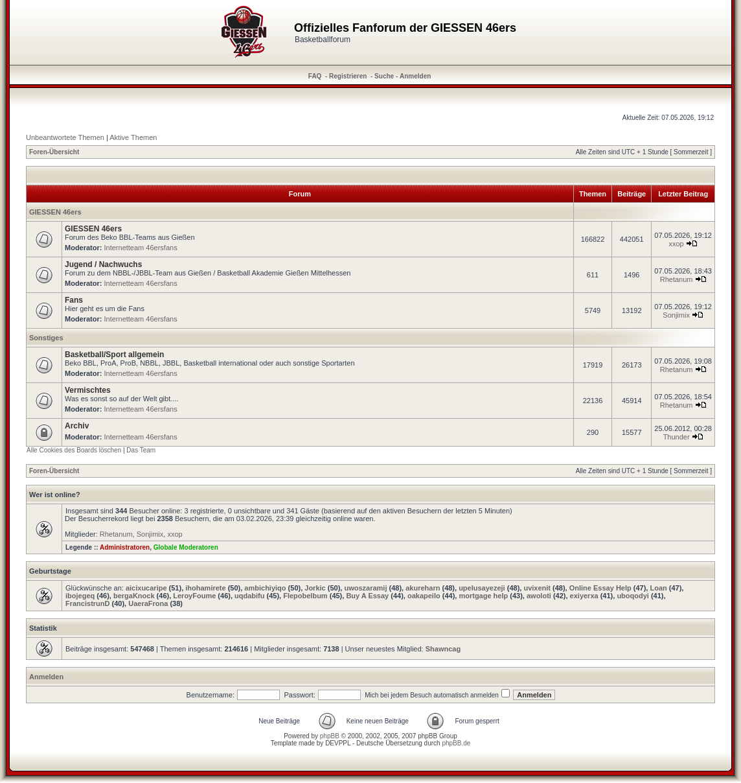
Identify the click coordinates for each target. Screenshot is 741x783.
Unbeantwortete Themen (65, 137)
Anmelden (415, 76)
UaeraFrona (148, 603)
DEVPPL (337, 743)
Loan (658, 588)
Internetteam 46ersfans (140, 247)
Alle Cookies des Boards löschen (74, 450)
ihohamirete (205, 588)
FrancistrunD (87, 603)
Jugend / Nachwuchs (103, 264)
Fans (74, 300)
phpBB (329, 736)
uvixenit (537, 588)
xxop (675, 244)
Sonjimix (676, 315)
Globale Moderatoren (186, 547)
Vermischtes (88, 390)
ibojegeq (80, 596)
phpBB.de (456, 743)
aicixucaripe (146, 588)
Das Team (140, 450)
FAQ (315, 76)
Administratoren (125, 547)
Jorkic (314, 588)
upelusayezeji (482, 588)
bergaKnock (134, 596)
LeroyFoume (194, 596)
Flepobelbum (305, 596)
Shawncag (443, 649)
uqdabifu (249, 596)
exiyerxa (584, 596)
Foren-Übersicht (54, 152)
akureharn (422, 588)
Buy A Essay (367, 596)
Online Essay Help (600, 588)
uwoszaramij (365, 588)
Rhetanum (676, 279)
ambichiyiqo (265, 588)
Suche (384, 76)
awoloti (539, 596)
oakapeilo (423, 596)
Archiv (77, 425)
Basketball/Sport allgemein (114, 354)
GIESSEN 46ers (55, 212)
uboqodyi (633, 596)
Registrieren (348, 76)
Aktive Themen (133, 137)
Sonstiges (46, 338)
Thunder (676, 437)
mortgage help (483, 596)
